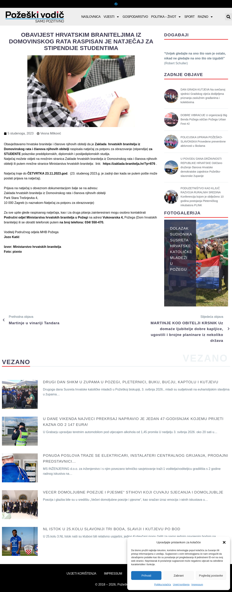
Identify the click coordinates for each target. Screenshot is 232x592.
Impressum (197, 584)
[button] (224, 542)
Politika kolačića (162, 584)
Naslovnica (90, 16)
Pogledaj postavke (211, 575)
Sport (189, 16)
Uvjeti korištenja (181, 584)
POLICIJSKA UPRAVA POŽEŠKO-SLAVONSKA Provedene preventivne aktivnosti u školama (203, 141)
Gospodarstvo (135, 16)
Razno (205, 16)
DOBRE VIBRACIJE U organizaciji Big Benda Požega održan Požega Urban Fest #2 (204, 119)
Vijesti (111, 16)
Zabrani (179, 575)
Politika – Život (166, 16)
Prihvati (146, 575)
